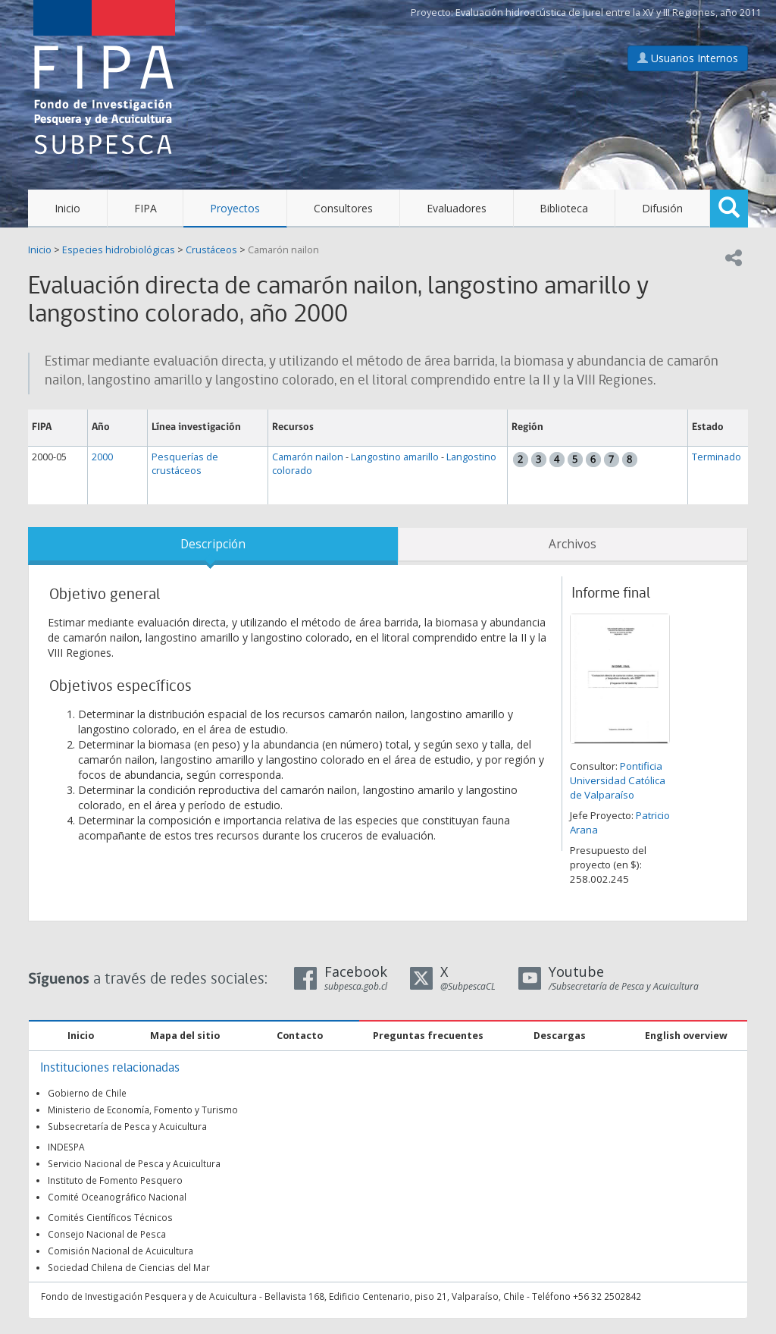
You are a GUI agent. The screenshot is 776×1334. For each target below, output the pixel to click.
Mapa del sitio (185, 1035)
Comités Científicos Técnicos (110, 1217)
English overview (686, 1035)
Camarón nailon (283, 249)
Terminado (716, 456)
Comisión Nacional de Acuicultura (120, 1251)
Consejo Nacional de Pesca (107, 1234)
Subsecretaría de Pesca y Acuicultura (127, 1126)
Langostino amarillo (395, 456)
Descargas (560, 1035)
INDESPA (66, 1147)
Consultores (343, 208)
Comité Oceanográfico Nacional (117, 1197)
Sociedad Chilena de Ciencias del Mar (129, 1267)
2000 (102, 456)
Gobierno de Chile (87, 1093)
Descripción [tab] (213, 544)
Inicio (67, 208)
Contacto (300, 1035)
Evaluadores (457, 208)
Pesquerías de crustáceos (185, 463)
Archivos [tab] (572, 544)
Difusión (662, 208)
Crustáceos (211, 249)
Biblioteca (564, 208)
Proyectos (235, 208)
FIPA (145, 208)
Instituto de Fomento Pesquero (115, 1180)
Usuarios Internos (687, 58)
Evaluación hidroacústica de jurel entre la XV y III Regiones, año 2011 (608, 12)
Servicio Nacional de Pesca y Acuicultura (134, 1163)
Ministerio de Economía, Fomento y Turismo (143, 1109)
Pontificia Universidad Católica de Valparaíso (617, 780)
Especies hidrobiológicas (118, 249)
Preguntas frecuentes (428, 1035)
